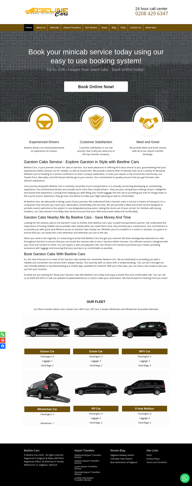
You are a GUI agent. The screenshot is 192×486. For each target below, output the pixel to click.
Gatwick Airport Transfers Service (86, 461)
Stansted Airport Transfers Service (87, 473)
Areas (104, 27)
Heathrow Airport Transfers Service (87, 456)
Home (29, 27)
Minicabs (54, 27)
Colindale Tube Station (121, 458)
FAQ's (149, 455)
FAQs (123, 27)
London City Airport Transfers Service (84, 478)
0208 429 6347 (151, 13)
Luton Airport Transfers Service (85, 467)
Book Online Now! (96, 87)
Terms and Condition (157, 462)
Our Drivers (91, 27)
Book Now (151, 27)
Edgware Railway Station (122, 455)
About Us (41, 27)
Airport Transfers (72, 27)
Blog (114, 27)
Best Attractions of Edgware (124, 462)
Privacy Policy (153, 458)
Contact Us (135, 27)
